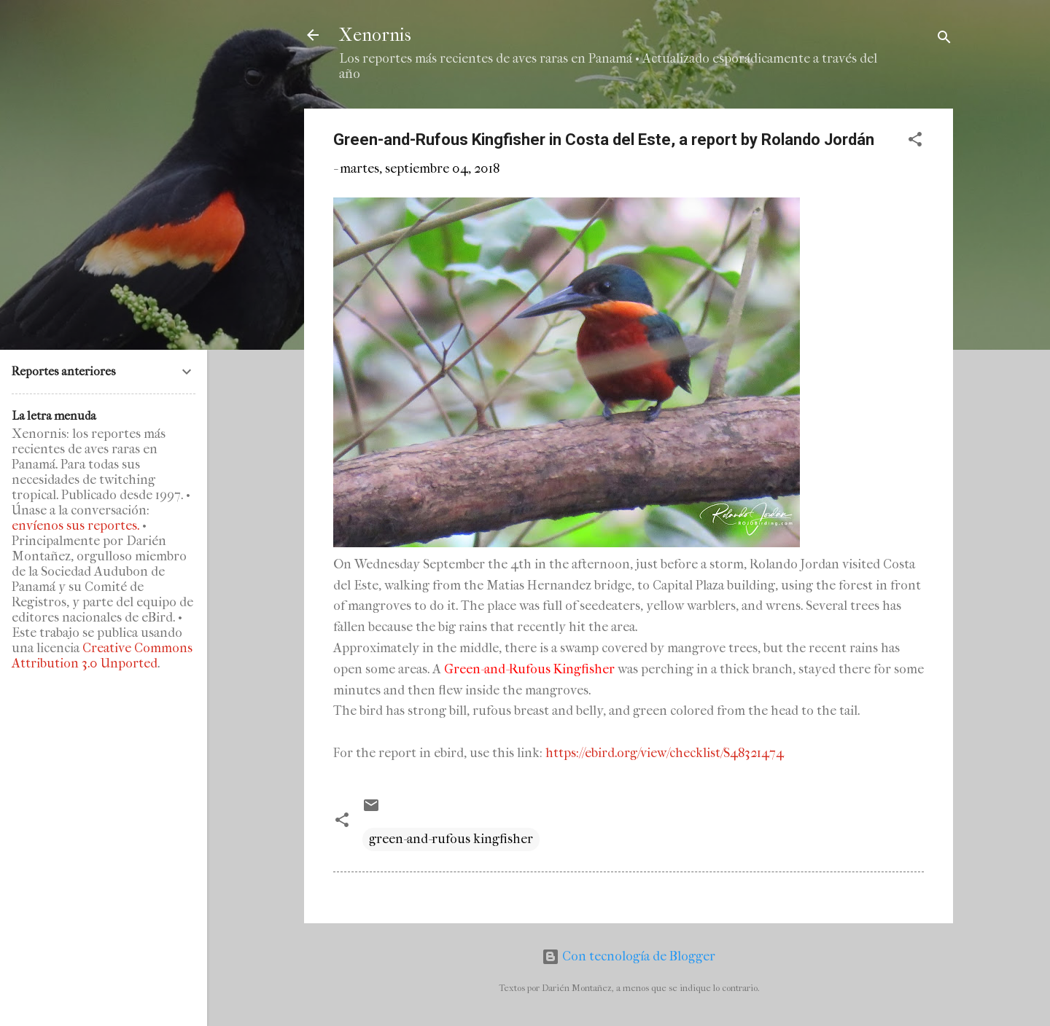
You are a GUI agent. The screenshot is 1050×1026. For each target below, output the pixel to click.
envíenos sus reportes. (75, 525)
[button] (915, 141)
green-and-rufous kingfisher (451, 839)
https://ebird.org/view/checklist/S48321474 (664, 753)
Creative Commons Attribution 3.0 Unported (102, 656)
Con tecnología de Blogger (628, 956)
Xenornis (375, 35)
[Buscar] (944, 39)
